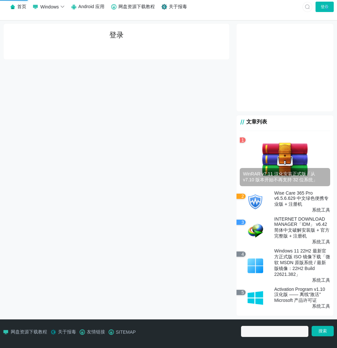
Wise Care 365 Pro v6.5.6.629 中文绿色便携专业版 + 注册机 (301, 198)
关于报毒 (63, 332)
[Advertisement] (285, 67)
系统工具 (321, 210)
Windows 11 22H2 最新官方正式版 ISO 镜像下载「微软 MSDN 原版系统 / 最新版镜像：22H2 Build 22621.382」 (302, 262)
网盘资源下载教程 (25, 332)
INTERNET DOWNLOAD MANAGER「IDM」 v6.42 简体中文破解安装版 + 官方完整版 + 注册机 (302, 227)
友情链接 (92, 332)
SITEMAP (122, 332)
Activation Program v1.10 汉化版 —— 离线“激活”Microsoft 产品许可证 (299, 295)
